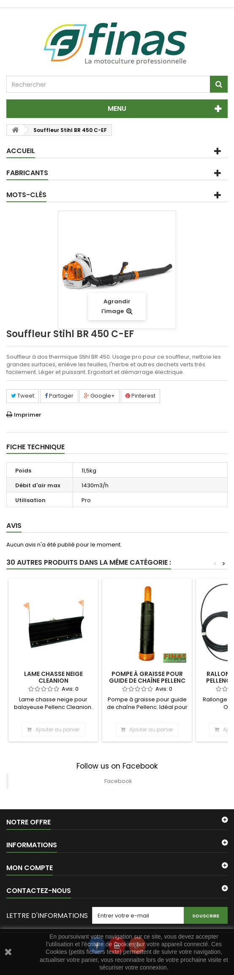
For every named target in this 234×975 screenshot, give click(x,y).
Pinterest (140, 396)
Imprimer (27, 415)
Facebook (118, 781)
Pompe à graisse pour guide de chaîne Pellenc (147, 677)
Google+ (99, 396)
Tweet (22, 396)
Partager (59, 396)
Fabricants (27, 173)
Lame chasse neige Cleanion (53, 677)
